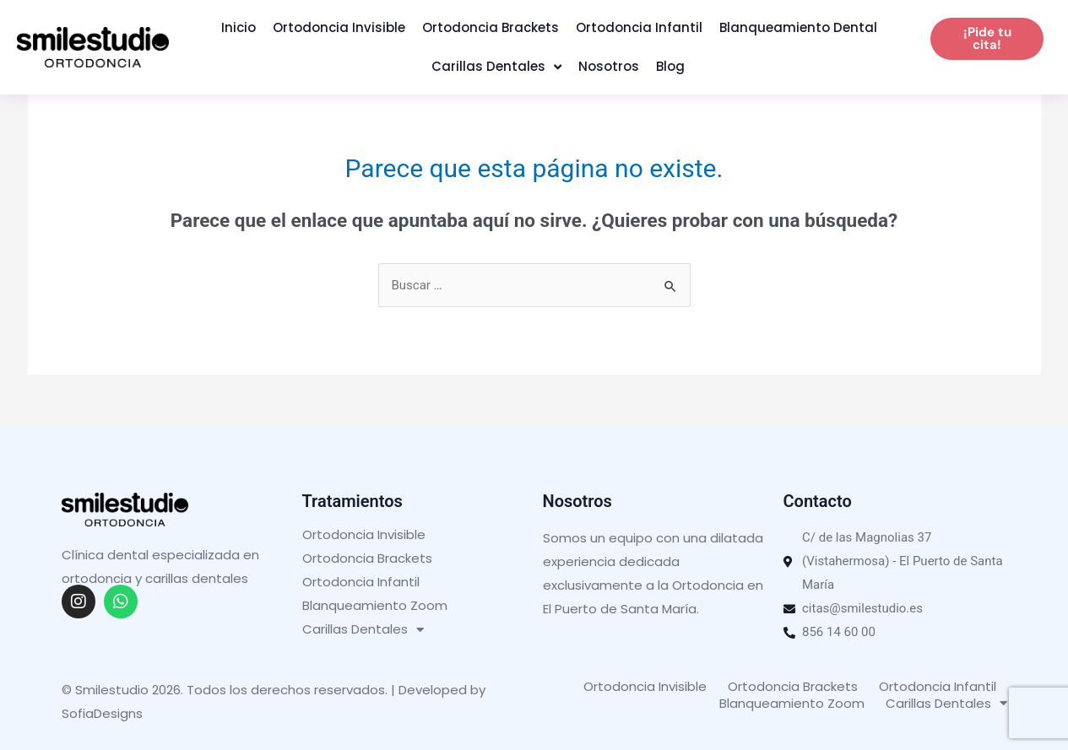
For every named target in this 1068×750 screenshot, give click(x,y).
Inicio (238, 27)
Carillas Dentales (496, 67)
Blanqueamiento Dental (798, 27)
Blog (670, 66)
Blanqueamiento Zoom (374, 605)
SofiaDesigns (102, 713)
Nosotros (608, 66)
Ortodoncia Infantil (639, 27)
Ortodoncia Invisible (339, 27)
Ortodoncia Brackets (490, 27)
